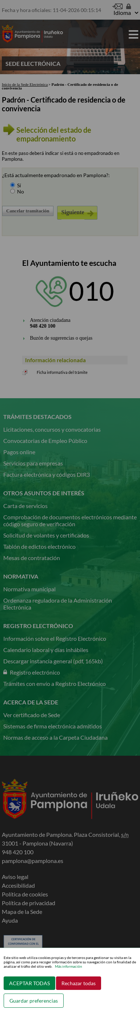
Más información (68, 966)
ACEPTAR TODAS (29, 983)
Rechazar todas (78, 983)
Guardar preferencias (33, 1001)
